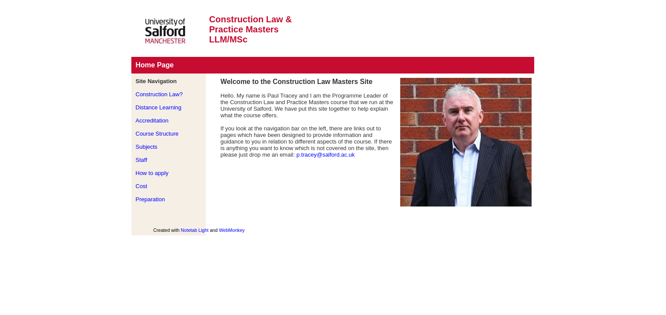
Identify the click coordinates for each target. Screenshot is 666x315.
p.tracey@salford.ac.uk (325, 154)
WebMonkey (232, 230)
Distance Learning (159, 107)
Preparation (150, 199)
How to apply (152, 173)
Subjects (147, 147)
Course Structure (157, 133)
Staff (142, 160)
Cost (142, 186)
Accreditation (152, 120)
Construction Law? (159, 94)
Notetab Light (194, 230)
